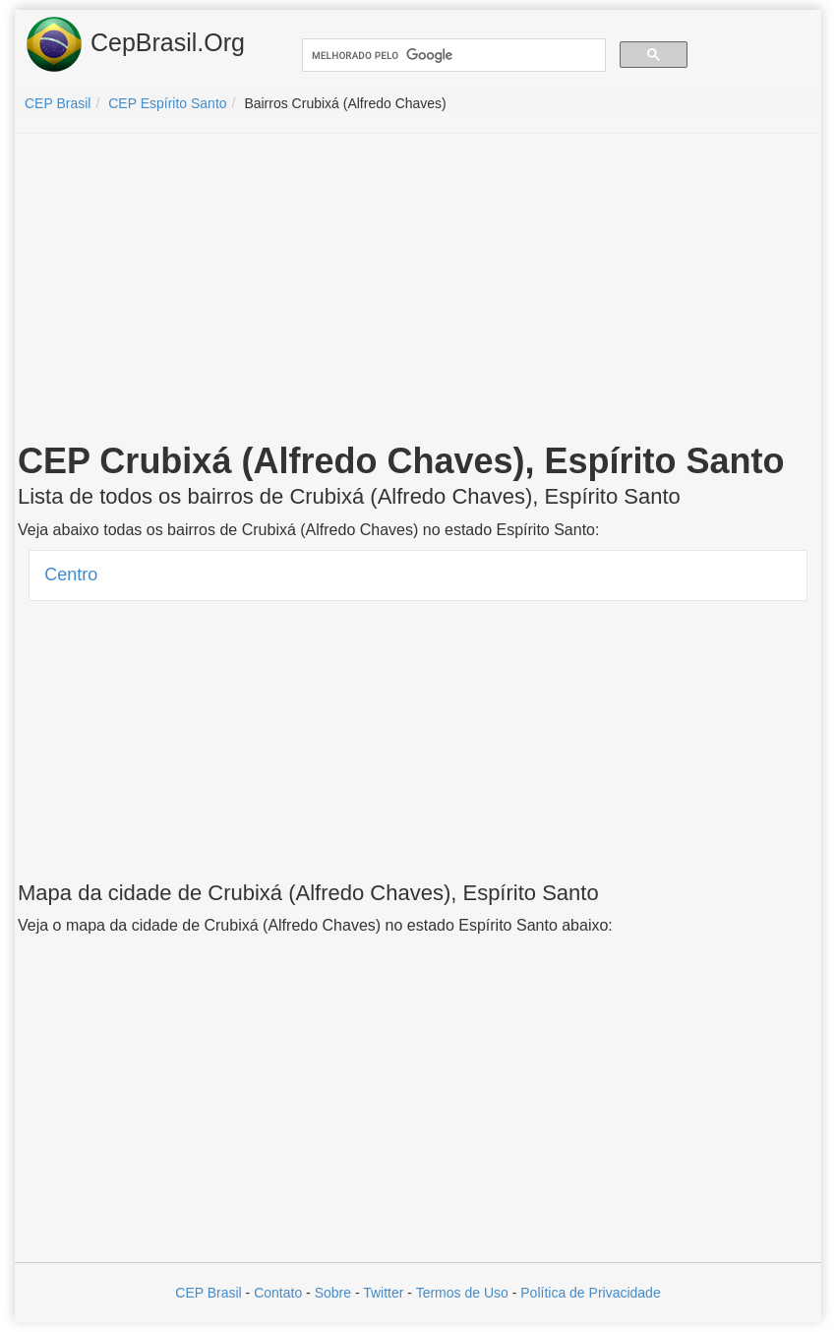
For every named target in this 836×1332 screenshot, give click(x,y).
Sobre (333, 1293)
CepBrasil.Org (135, 44)
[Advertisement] (418, 291)
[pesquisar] (452, 55)
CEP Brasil (208, 1293)
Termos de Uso (462, 1293)
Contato (278, 1293)
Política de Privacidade (590, 1293)
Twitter (383, 1293)
